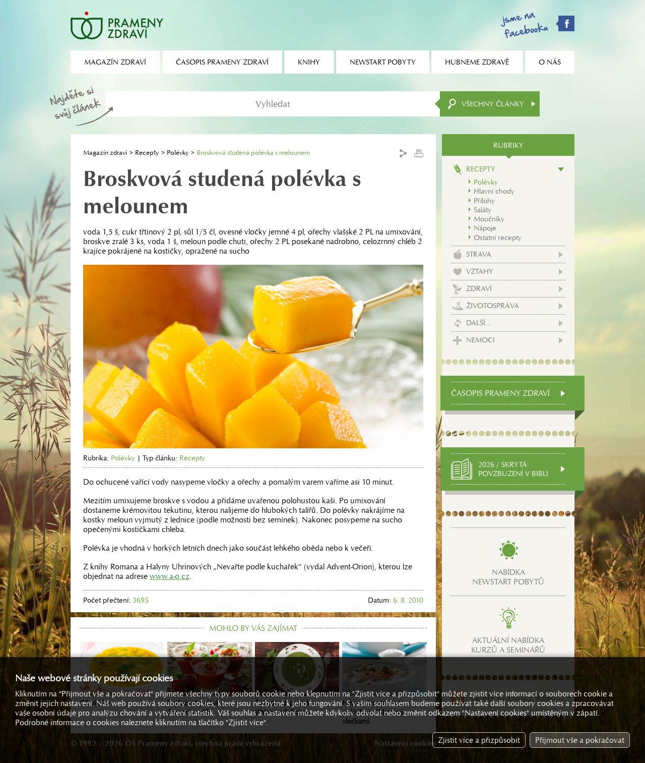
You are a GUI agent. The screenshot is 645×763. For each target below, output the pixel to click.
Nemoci (480, 339)
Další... (478, 322)
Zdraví (479, 288)
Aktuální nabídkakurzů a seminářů (508, 645)
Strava (478, 254)
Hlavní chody (494, 191)
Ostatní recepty (498, 237)
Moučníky (489, 218)
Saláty (482, 209)
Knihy (309, 62)
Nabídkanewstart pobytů (508, 576)
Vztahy (479, 271)
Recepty (147, 152)
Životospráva (492, 305)
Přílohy (484, 200)
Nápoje (485, 227)
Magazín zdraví (105, 152)
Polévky (177, 152)
